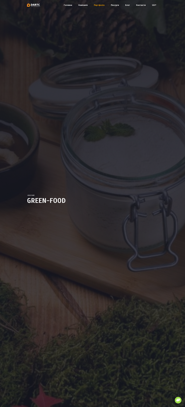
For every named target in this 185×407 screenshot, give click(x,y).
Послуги (115, 5)
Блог (127, 5)
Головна (68, 5)
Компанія (83, 5)
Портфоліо (99, 5)
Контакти (141, 5)
